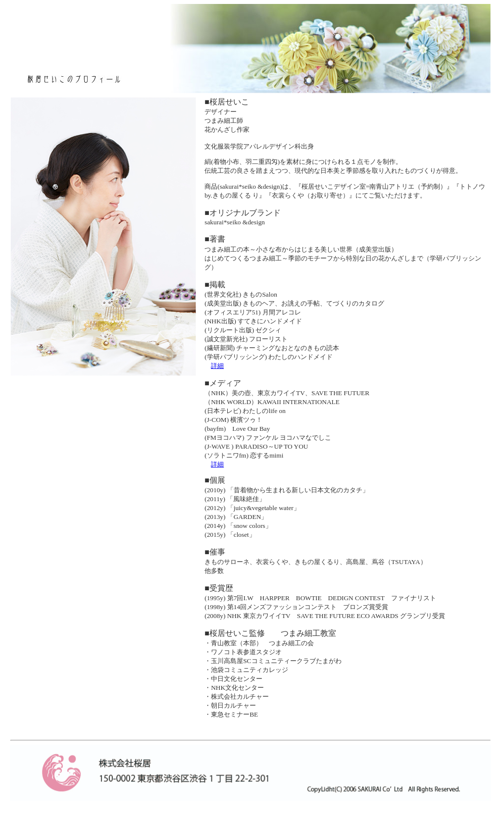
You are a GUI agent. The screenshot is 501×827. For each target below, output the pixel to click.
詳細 (217, 365)
